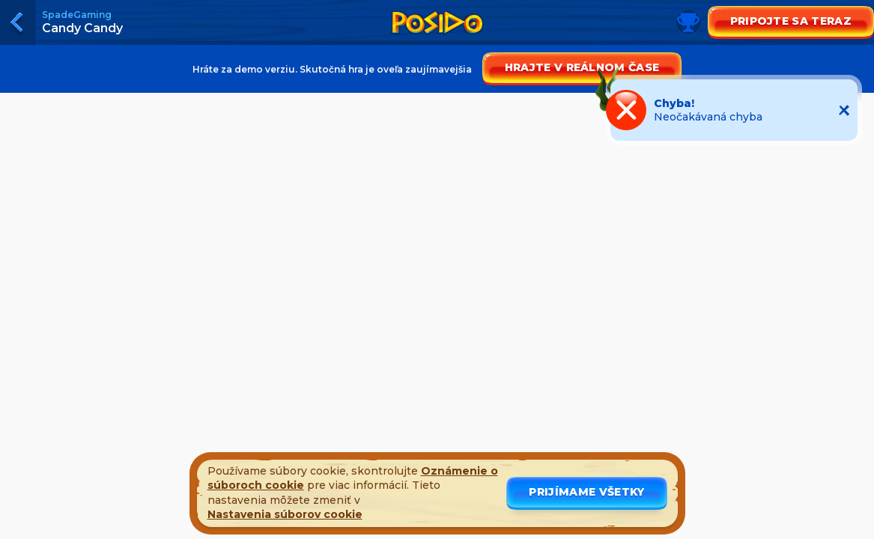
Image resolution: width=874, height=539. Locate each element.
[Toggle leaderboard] (437, 37)
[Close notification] (844, 110)
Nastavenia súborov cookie (284, 514)
